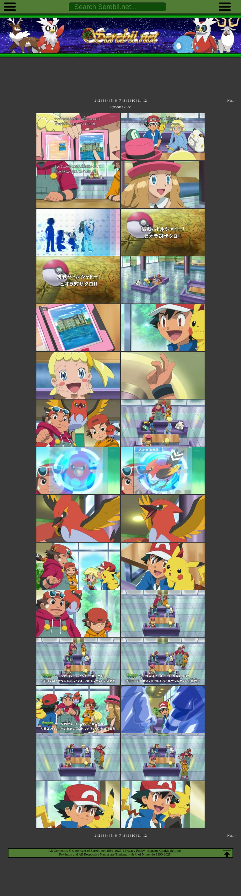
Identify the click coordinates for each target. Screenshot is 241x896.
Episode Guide (120, 107)
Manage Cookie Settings (164, 850)
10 (133, 100)
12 (145, 100)
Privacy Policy (135, 850)
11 (139, 100)
